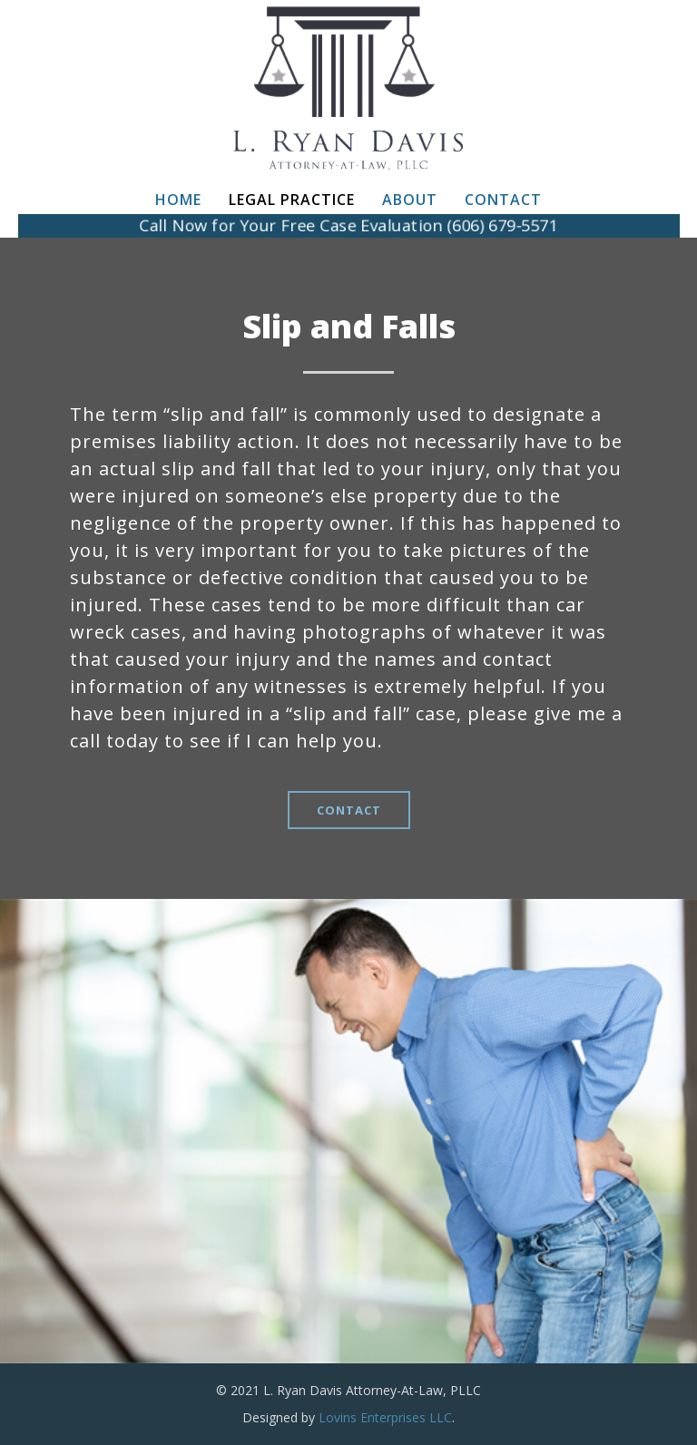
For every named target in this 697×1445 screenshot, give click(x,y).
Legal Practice (292, 200)
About (409, 200)
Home (178, 200)
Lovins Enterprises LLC (385, 1417)
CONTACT (349, 810)
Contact (503, 200)
